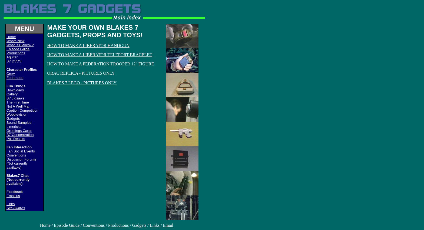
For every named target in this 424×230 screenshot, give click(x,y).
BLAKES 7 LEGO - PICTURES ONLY (82, 83)
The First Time (17, 102)
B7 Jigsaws (15, 98)
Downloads (15, 90)
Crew (10, 74)
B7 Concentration (20, 135)
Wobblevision (16, 114)
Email (168, 225)
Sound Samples (18, 123)
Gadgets (13, 118)
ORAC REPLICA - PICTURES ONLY (81, 73)
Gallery (12, 94)
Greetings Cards (19, 131)
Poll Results (15, 139)
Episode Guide (17, 49)
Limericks (13, 127)
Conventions (16, 155)
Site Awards (15, 208)
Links (10, 204)
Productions (15, 53)
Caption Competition (22, 110)
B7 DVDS (14, 61)
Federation (14, 78)
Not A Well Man (18, 106)
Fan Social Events (20, 151)
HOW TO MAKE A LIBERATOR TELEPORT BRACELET (99, 54)
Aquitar (12, 57)
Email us (13, 196)
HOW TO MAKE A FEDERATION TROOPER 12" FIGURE (100, 64)
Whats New (15, 41)
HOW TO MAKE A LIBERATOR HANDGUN (88, 45)
